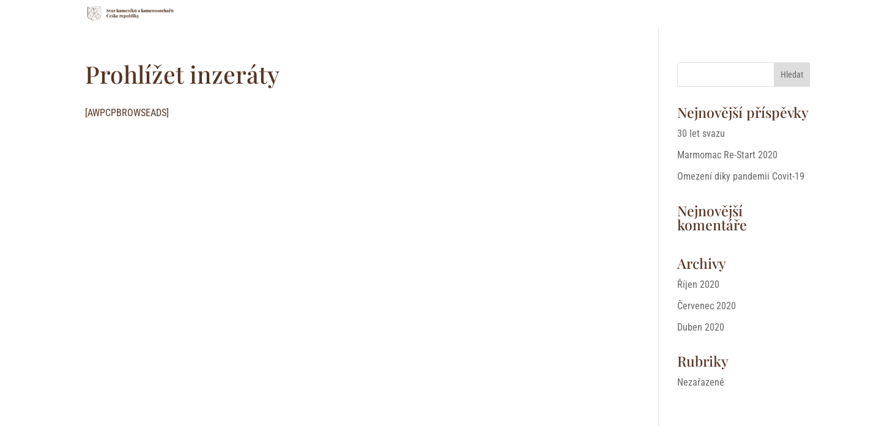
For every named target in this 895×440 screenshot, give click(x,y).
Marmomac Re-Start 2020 (727, 155)
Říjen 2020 (698, 284)
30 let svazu (701, 133)
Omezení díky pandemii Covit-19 (740, 176)
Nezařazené (700, 382)
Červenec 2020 (706, 306)
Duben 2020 (700, 327)
